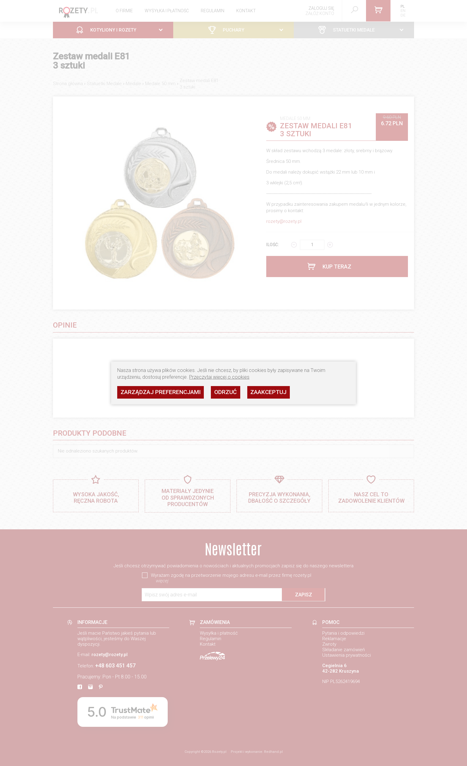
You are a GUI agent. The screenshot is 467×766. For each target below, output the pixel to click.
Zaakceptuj (268, 392)
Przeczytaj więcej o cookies (219, 377)
